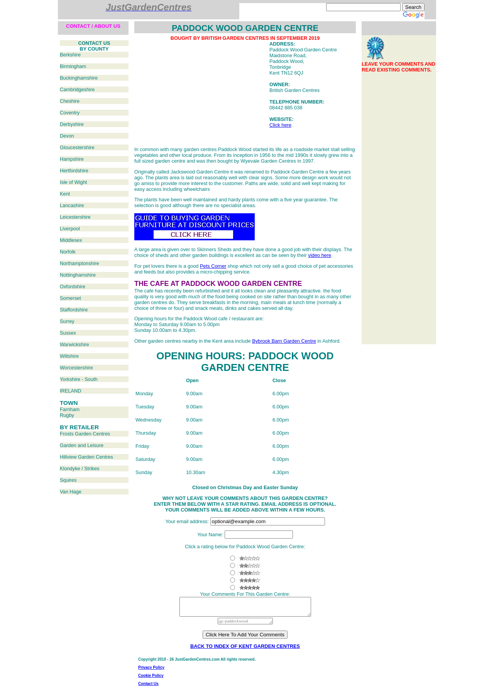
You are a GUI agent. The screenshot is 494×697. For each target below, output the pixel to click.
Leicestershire (75, 217)
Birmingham (73, 66)
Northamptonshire (79, 263)
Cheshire (70, 101)
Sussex (68, 333)
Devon (67, 136)
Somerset (70, 298)
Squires (68, 480)
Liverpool (70, 228)
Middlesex (71, 240)
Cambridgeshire (77, 89)
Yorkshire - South (79, 379)
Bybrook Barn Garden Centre (284, 341)
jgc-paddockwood (245, 624)
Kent (65, 194)
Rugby (67, 415)
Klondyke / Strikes (79, 468)
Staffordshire (74, 310)
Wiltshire (69, 356)
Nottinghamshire (78, 275)
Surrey (67, 321)
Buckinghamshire (79, 78)
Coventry (70, 113)
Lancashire (72, 205)
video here (319, 255)
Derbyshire (72, 124)
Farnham (70, 409)
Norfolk (68, 252)
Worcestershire (76, 368)
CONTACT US (94, 43)
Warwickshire (74, 344)
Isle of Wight (73, 182)
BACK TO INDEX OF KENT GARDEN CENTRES (245, 650)
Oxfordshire (72, 286)
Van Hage (70, 492)
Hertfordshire (74, 170)
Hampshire (72, 159)
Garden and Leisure (81, 445)
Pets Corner (213, 266)
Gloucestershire (77, 147)
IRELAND (70, 391)
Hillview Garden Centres (86, 457)
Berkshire (70, 55)
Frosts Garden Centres (85, 434)
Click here (280, 125)
